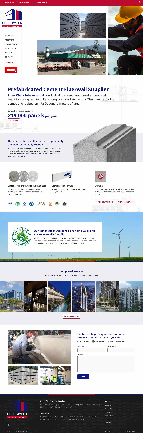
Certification (11, 44)
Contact (9, 57)
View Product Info (125, 202)
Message (80, 354)
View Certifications (106, 202)
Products (9, 40)
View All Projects (71, 316)
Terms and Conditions (130, 431)
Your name (81, 347)
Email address (112, 347)
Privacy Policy (108, 431)
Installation (11, 48)
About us (9, 36)
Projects (9, 53)
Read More (14, 121)
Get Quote (10, 62)
